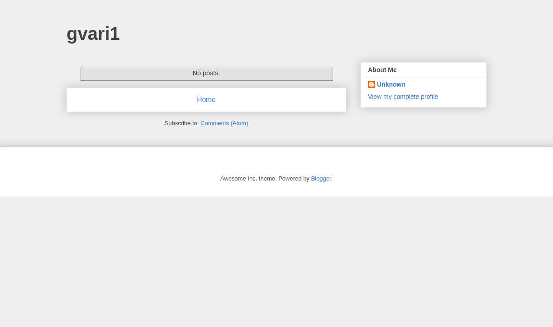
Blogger (321, 178)
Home (206, 99)
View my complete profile (403, 96)
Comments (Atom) (224, 123)
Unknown (391, 84)
